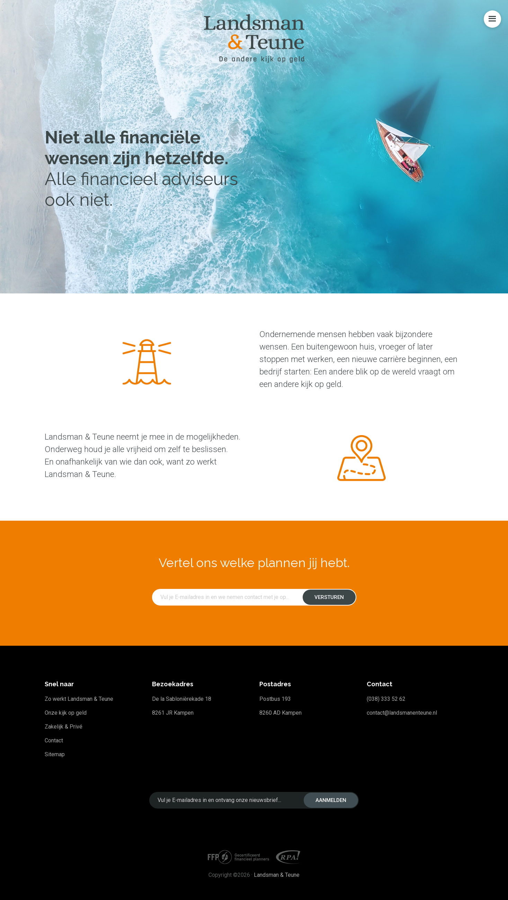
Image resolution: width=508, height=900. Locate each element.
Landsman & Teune (277, 875)
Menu (492, 19)
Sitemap (55, 754)
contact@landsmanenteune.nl (402, 712)
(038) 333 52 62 (386, 699)
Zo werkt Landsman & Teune (79, 699)
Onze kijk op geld (66, 712)
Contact (54, 740)
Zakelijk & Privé (63, 726)
